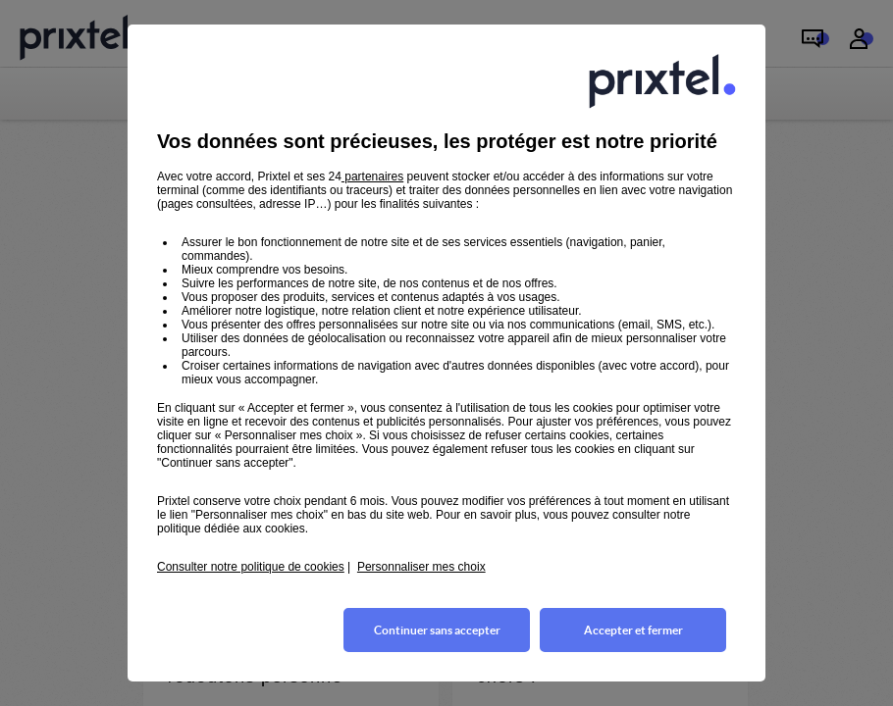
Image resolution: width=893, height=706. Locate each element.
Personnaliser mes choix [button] (421, 567)
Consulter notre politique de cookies (250, 567)
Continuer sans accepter (437, 630)
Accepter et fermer (633, 630)
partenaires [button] (372, 176)
